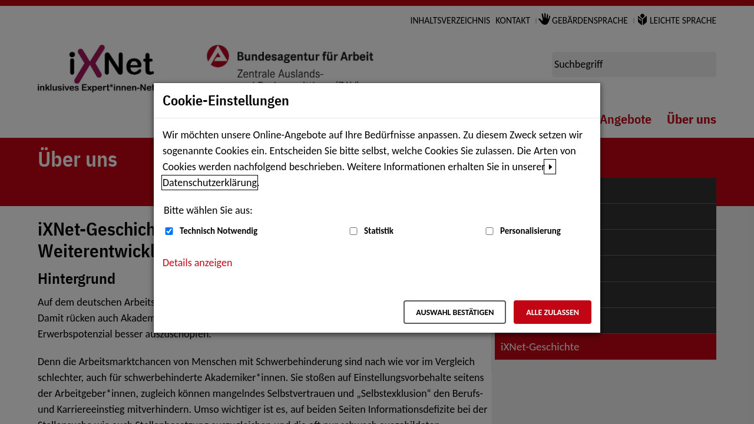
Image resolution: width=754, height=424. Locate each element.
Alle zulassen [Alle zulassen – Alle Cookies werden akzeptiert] (552, 312)
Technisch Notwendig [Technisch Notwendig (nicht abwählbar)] (218, 231)
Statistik (378, 231)
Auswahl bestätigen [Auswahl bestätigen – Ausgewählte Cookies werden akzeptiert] (455, 312)
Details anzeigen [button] (197, 262)
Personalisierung (530, 231)
